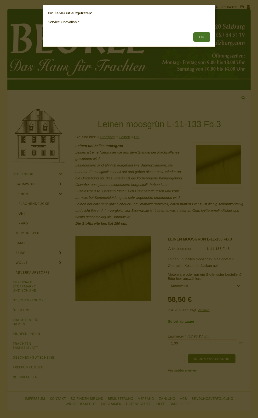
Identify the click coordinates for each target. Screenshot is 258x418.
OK (201, 37)
